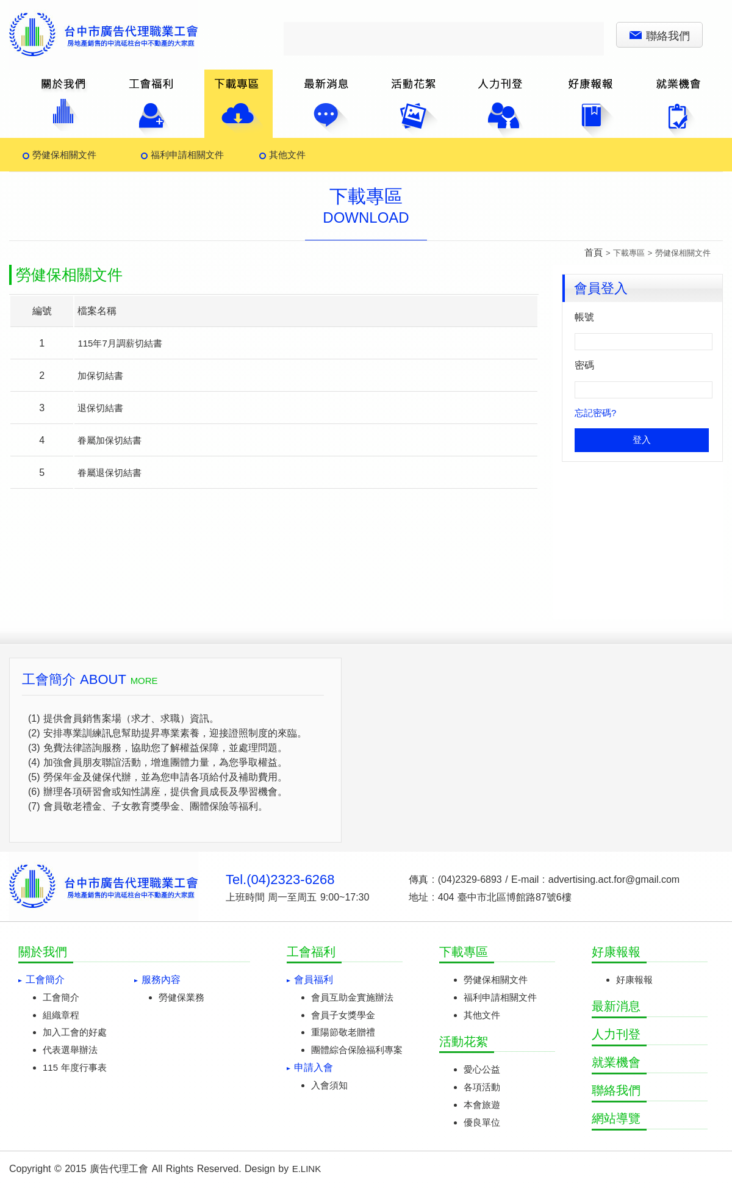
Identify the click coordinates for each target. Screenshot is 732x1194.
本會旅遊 (482, 1104)
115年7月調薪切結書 (119, 343)
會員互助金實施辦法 (352, 997)
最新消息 (616, 1006)
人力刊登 (616, 1034)
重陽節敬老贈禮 (343, 1032)
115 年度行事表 (75, 1067)
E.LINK (306, 1168)
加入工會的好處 (75, 1032)
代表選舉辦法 (70, 1050)
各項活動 (482, 1087)
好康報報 (634, 979)
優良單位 (482, 1122)
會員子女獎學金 (343, 1015)
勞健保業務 (181, 997)
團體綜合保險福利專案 (357, 1050)
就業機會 (616, 1062)
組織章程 (61, 1015)
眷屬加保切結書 (109, 440)
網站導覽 (616, 1118)
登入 (642, 439)
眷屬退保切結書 (109, 472)
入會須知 (329, 1085)
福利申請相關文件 (187, 154)
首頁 (593, 252)
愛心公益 (482, 1069)
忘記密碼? (595, 413)
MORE (144, 680)
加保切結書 (100, 375)
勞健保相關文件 (64, 154)
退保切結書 (100, 408)
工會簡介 (61, 997)
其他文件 (287, 154)
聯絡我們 (659, 36)
